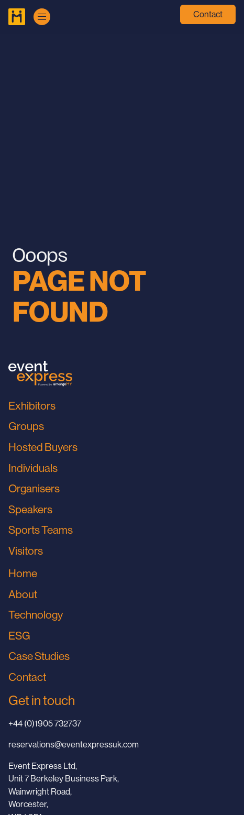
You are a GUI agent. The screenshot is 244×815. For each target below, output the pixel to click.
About (22, 594)
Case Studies (39, 656)
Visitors (25, 551)
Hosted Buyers (42, 447)
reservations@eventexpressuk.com (73, 745)
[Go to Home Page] (16, 16)
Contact (208, 14)
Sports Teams (40, 530)
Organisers (34, 488)
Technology (35, 615)
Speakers (30, 509)
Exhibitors (32, 406)
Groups (26, 426)
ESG (19, 636)
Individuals (33, 468)
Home (22, 573)
